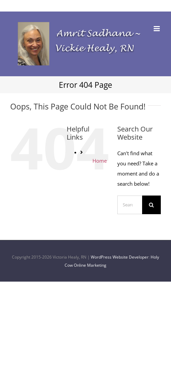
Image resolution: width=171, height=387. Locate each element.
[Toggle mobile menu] (157, 28)
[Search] (151, 205)
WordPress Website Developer (120, 257)
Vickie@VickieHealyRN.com (85, 5)
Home (99, 160)
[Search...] (129, 205)
